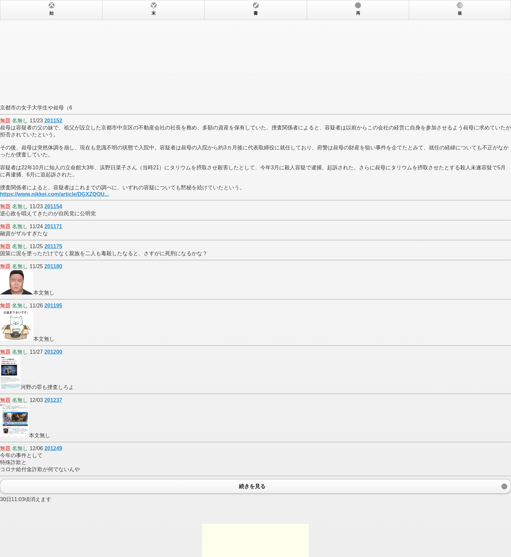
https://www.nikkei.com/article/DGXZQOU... (54, 194)
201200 (53, 352)
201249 (53, 448)
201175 (53, 246)
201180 (53, 266)
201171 (53, 226)
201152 (53, 120)
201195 (53, 305)
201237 (53, 400)
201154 (53, 206)
